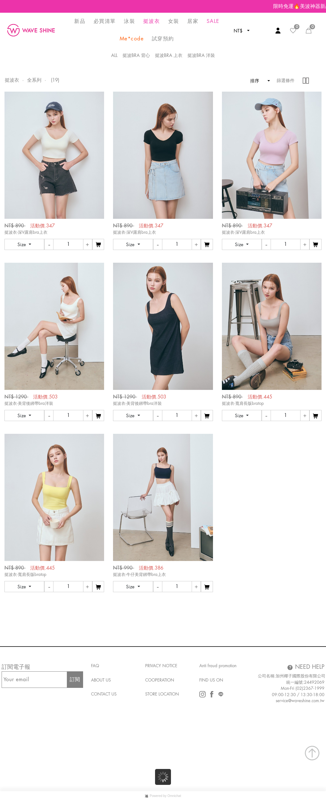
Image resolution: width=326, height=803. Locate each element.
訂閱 (75, 679)
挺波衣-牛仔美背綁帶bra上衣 (139, 574)
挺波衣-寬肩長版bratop (243, 403)
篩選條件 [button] (285, 80)
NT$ (239, 31)
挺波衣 (12, 80)
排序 (257, 80)
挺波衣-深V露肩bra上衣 (25, 232)
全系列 (34, 80)
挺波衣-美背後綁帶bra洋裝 (28, 403)
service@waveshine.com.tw (300, 701)
